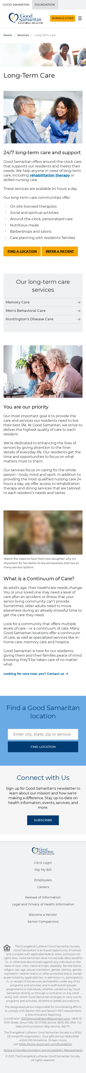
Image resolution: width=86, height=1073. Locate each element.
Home (7, 35)
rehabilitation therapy (50, 175)
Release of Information (43, 897)
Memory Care (43, 302)
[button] (43, 746)
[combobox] (43, 734)
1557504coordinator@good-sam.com (45, 1018)
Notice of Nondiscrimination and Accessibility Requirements (43, 1050)
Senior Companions (43, 922)
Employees (43, 880)
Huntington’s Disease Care (43, 319)
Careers (43, 887)
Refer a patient (60, 251)
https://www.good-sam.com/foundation (45, 1044)
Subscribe (43, 820)
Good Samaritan (16, 4)
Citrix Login (43, 863)
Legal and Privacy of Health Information (43, 904)
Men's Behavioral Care (43, 311)
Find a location (22, 251)
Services (23, 35)
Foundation (45, 4)
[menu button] (80, 18)
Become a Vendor (43, 915)
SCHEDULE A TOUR (62, 18)
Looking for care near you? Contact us (33, 674)
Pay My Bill (43, 870)
